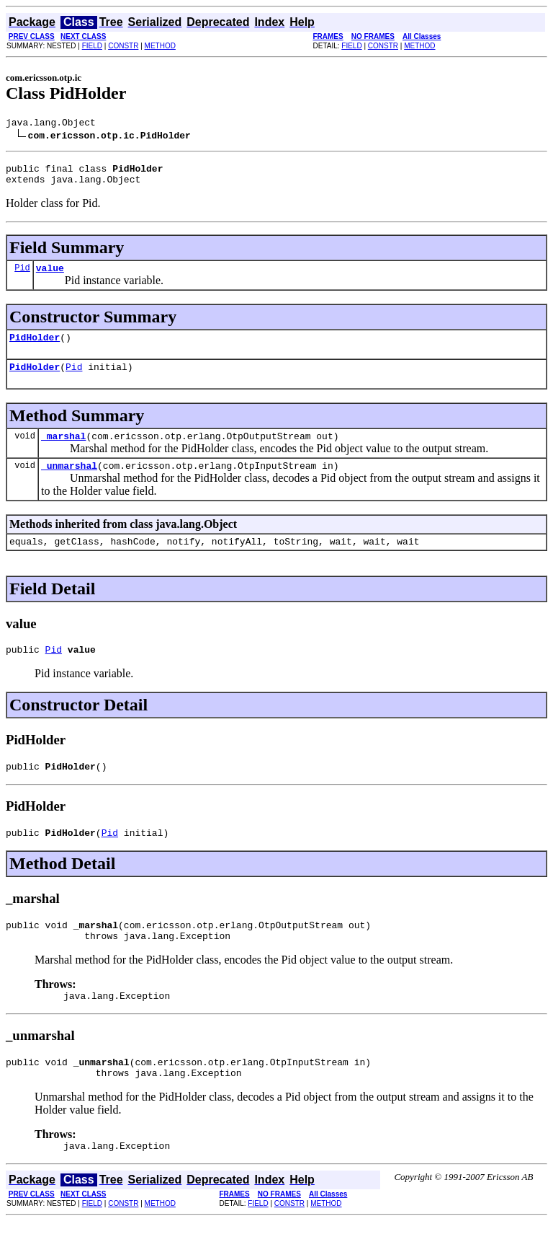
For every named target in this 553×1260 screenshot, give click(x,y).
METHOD (160, 46)
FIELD (92, 46)
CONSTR (123, 46)
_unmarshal (69, 482)
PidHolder (34, 347)
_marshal (63, 450)
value (50, 276)
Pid (22, 276)
